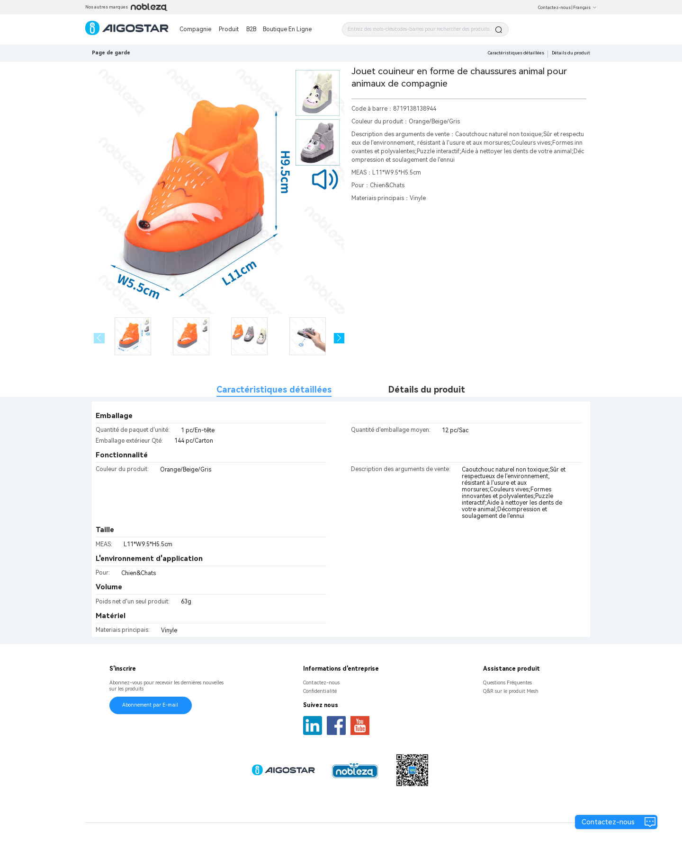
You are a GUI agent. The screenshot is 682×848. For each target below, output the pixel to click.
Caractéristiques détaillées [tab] (274, 389)
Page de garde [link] (111, 53)
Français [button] (585, 7)
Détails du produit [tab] (426, 389)
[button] (339, 338)
